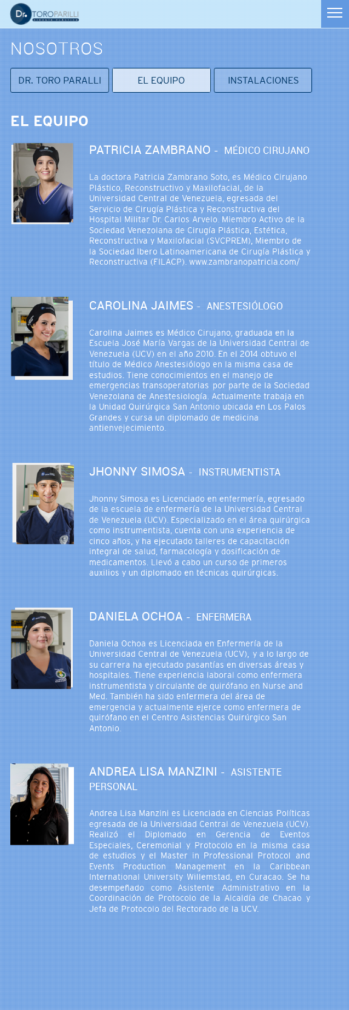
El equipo (161, 80)
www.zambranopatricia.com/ (244, 262)
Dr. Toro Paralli (59, 80)
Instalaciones (263, 80)
